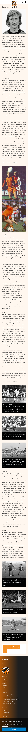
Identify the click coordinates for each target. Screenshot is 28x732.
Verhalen (4, 683)
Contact (4, 664)
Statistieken (4, 685)
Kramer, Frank (5, 714)
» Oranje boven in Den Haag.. (8, 703)
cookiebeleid (5, 726)
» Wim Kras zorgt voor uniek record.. (10, 699)
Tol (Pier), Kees (5, 712)
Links (3, 661)
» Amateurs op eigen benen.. (8, 701)
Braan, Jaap (4, 710)
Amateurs (4, 687)
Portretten (4, 681)
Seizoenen (4, 679)
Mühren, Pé (4, 717)
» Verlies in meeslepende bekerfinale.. (10, 697)
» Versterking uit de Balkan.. (8, 695)
